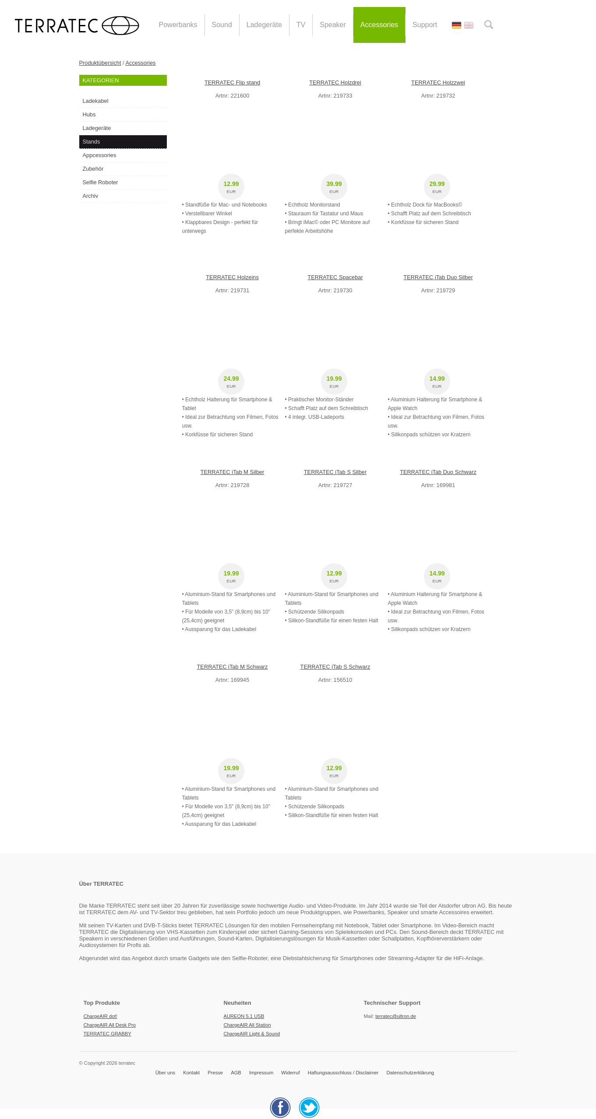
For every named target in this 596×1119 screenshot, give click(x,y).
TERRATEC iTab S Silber (335, 472)
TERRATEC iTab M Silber (232, 472)
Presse (215, 1072)
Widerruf (290, 1072)
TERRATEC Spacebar (335, 277)
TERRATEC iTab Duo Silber (438, 277)
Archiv (91, 196)
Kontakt (191, 1072)
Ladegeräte (97, 128)
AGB (236, 1072)
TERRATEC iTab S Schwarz (335, 666)
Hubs (89, 114)
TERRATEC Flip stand (232, 82)
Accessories (141, 63)
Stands (91, 141)
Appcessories (99, 155)
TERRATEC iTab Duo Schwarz (438, 472)
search (488, 24)
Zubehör (93, 168)
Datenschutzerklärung (410, 1072)
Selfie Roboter (100, 182)
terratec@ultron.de (395, 1016)
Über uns (165, 1072)
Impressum (261, 1072)
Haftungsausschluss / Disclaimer (343, 1072)
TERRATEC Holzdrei (335, 82)
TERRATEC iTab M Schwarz (232, 666)
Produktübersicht (100, 63)
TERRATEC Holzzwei (438, 82)
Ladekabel (96, 101)
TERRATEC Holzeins (232, 277)
